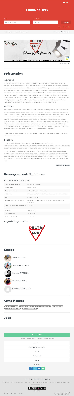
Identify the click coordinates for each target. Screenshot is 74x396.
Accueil (6, 393)
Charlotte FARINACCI (21, 289)
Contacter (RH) (37, 334)
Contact (21, 393)
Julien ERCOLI (18, 258)
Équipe (37, 351)
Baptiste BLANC (19, 281)
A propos (13, 393)
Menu (66, 2)
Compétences (37, 356)
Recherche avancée (64, 27)
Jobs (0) (37, 360)
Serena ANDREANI (20, 265)
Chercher (66, 22)
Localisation (37, 19)
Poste (6, 19)
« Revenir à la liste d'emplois (61, 32)
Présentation (37, 343)
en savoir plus (37, 390)
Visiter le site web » (65, 63)
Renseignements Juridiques (37, 347)
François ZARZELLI (20, 273)
